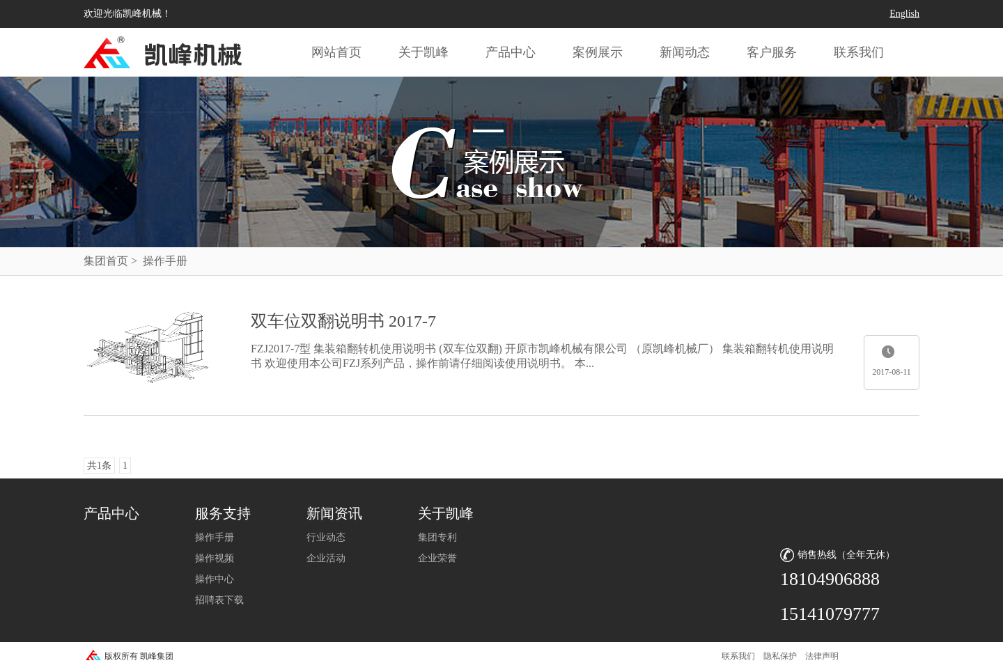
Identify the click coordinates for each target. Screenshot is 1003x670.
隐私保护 (780, 656)
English (904, 13)
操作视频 (214, 558)
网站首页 (336, 52)
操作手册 (214, 537)
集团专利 (437, 537)
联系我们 (859, 52)
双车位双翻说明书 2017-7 (343, 321)
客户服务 (772, 52)
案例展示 (598, 52)
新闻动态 (685, 52)
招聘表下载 (219, 600)
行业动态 (325, 537)
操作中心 (214, 579)
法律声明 (822, 656)
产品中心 (510, 52)
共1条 (99, 465)
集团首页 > (110, 261)
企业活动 (325, 558)
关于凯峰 (423, 52)
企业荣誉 (437, 558)
